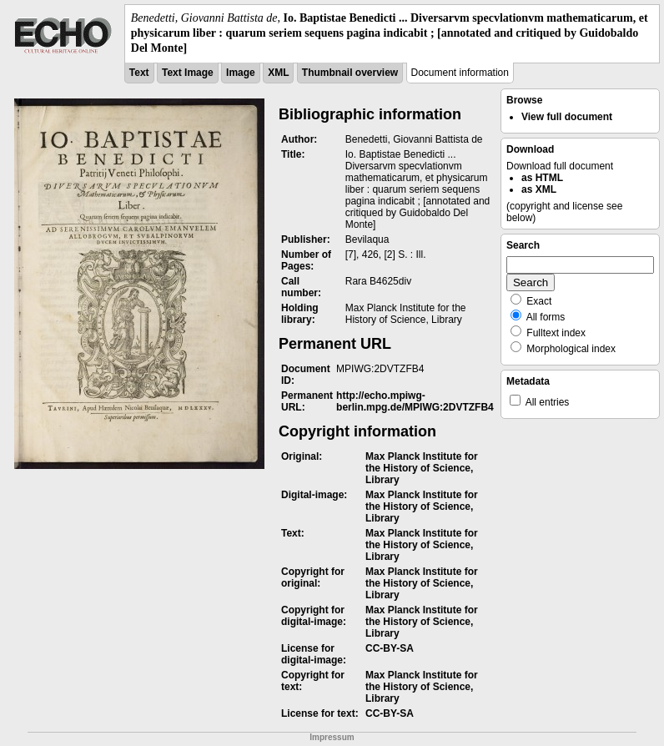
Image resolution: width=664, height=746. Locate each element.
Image (240, 72)
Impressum (331, 737)
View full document (566, 117)
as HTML (542, 178)
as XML (538, 189)
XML (278, 72)
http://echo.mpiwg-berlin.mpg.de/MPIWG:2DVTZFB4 (415, 401)
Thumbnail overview (350, 72)
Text (139, 72)
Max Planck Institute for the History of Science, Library (421, 468)
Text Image (188, 72)
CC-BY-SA (389, 648)
